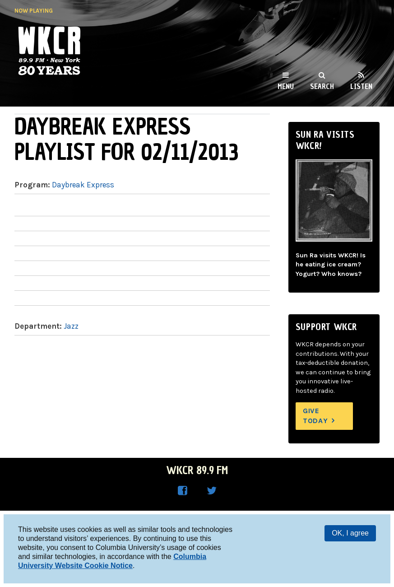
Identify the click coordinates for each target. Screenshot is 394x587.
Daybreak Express (83, 184)
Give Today (315, 415)
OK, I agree (350, 533)
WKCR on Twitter (211, 491)
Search (322, 86)
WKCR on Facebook (183, 491)
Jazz (71, 326)
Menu (286, 86)
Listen (361, 86)
